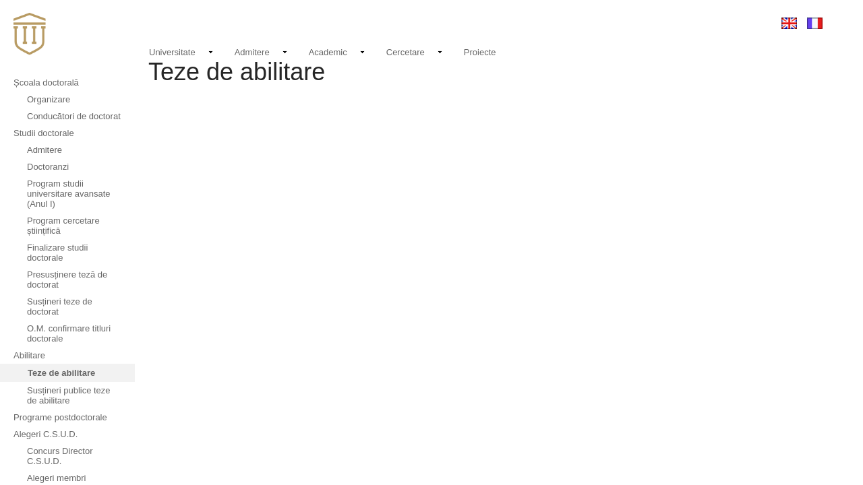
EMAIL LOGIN (674, 23)
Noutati (570, 20)
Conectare (737, 22)
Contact (616, 22)
